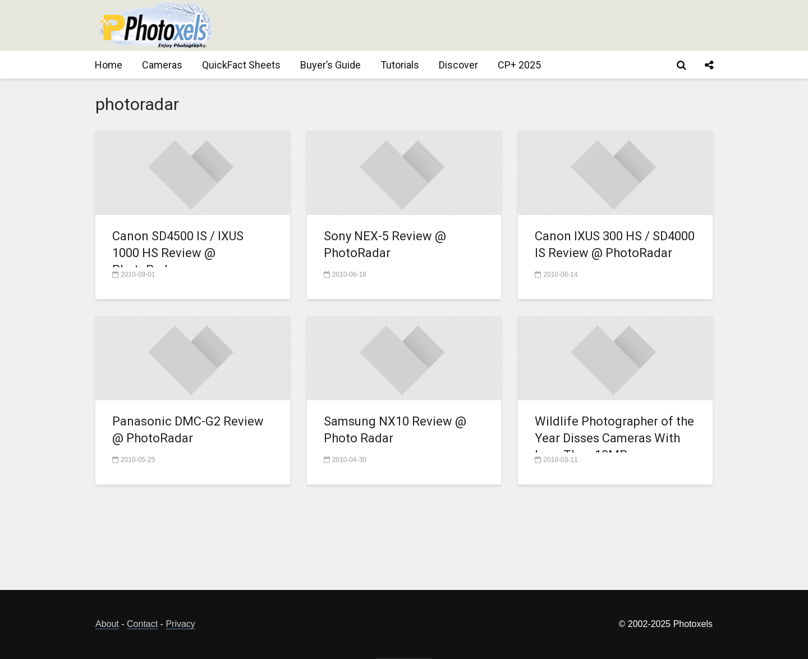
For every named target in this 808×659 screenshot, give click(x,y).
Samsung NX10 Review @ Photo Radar (395, 429)
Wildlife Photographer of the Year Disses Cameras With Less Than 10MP (614, 438)
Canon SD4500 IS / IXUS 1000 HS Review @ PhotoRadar (178, 253)
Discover (458, 65)
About (107, 624)
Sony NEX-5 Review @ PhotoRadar (385, 244)
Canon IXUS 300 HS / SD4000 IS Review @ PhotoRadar (615, 244)
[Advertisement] (508, 25)
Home (108, 65)
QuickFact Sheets (241, 65)
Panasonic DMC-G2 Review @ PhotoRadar (188, 429)
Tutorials (399, 65)
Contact (142, 624)
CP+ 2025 (519, 65)
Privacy (180, 624)
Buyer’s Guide (330, 65)
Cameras (162, 65)
